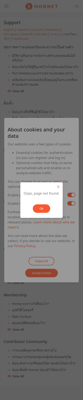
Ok (41, 208)
